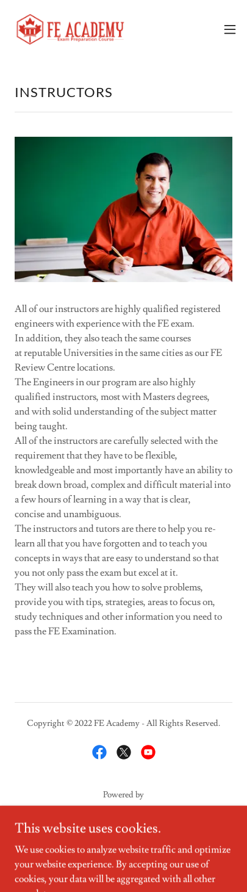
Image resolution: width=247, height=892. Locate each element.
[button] (230, 29)
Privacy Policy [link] (123, 842)
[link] (71, 29)
